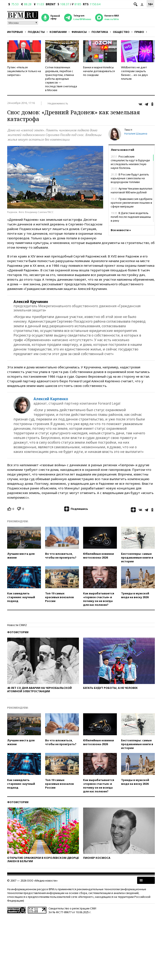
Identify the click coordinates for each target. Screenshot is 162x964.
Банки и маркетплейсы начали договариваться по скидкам (99, 71)
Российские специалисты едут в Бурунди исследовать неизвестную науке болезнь (130, 162)
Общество (121, 32)
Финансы (79, 32)
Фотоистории (17, 632)
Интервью (15, 32)
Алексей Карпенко (51, 399)
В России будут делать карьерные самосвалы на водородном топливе (130, 178)
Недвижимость (58, 103)
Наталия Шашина (135, 133)
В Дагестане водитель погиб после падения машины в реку (131, 216)
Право (139, 32)
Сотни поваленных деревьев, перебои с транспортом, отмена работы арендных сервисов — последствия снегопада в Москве (61, 78)
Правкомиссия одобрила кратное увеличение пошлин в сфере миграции (131, 202)
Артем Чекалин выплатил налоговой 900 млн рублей (131, 190)
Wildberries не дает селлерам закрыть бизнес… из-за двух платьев (134, 73)
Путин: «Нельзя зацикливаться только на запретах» (24, 71)
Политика (100, 32)
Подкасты (36, 32)
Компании (58, 32)
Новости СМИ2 (17, 625)
